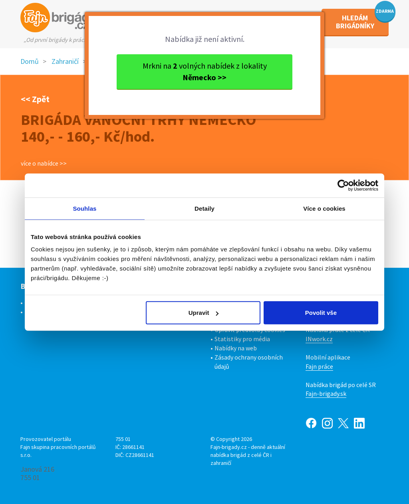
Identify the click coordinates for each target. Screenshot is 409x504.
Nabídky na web (235, 348)
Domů (29, 61)
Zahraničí (65, 61)
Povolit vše (321, 312)
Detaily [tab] (204, 208)
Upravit (204, 312)
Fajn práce (319, 366)
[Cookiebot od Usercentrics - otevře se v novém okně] (343, 185)
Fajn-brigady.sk (326, 393)
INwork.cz (319, 339)
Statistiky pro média (242, 339)
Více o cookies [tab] (324, 208)
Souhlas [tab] (84, 208)
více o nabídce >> (44, 163)
